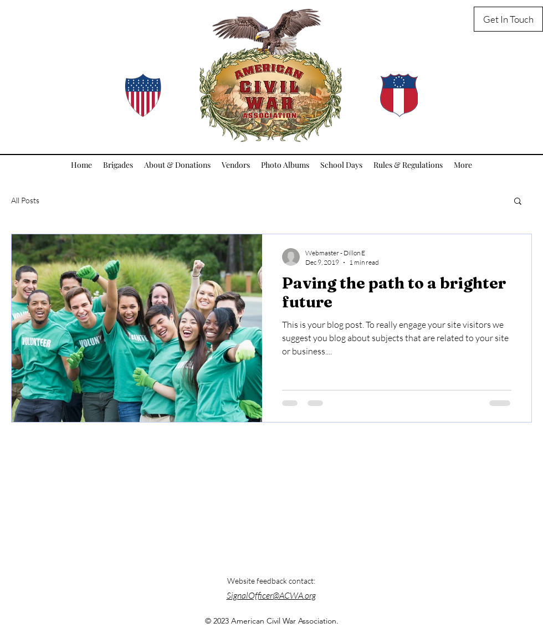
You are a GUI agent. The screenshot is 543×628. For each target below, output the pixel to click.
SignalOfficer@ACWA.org (271, 595)
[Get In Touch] (508, 19)
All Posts (25, 200)
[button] (518, 202)
